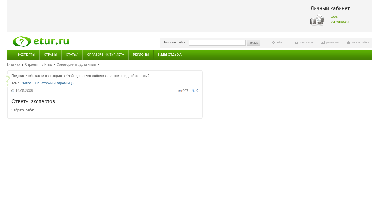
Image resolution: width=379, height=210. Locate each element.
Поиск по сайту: (174, 42)
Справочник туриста (105, 54)
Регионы (141, 54)
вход (334, 16)
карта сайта (360, 42)
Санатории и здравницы (76, 64)
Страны (50, 54)
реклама (332, 42)
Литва (47, 64)
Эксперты (26, 54)
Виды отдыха (170, 54)
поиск (253, 42)
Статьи (72, 54)
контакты (306, 42)
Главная (13, 64)
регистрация (340, 21)
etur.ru (281, 42)
